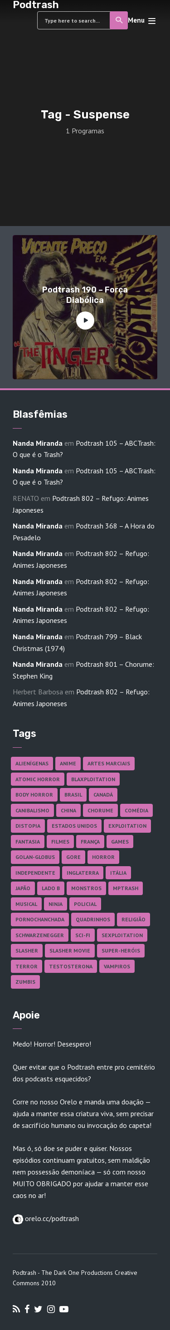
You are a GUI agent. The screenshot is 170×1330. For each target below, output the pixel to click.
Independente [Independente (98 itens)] (35, 872)
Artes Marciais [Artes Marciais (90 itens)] (108, 763)
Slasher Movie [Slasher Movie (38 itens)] (69, 950)
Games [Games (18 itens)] (120, 841)
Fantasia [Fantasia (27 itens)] (27, 841)
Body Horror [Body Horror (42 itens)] (34, 794)
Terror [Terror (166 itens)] (26, 966)
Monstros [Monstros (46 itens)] (86, 888)
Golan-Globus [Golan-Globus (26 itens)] (35, 857)
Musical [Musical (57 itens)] (26, 904)
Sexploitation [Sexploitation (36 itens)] (122, 935)
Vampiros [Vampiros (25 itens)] (117, 966)
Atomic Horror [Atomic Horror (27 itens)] (37, 779)
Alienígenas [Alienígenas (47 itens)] (32, 763)
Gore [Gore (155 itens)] (73, 857)
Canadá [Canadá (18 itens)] (103, 794)
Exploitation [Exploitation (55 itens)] (127, 825)
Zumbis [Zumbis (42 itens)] (25, 981)
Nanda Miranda (38, 443)
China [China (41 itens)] (68, 810)
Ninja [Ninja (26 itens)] (56, 904)
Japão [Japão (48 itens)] (22, 888)
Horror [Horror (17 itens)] (103, 857)
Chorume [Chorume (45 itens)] (100, 810)
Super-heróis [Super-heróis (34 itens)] (121, 950)
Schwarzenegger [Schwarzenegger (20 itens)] (39, 935)
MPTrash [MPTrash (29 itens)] (125, 888)
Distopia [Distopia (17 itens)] (27, 825)
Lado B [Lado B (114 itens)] (51, 888)
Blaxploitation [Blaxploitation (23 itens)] (93, 779)
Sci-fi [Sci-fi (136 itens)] (82, 935)
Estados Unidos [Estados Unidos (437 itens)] (74, 825)
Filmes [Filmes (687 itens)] (60, 841)
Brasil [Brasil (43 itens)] (73, 794)
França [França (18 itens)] (90, 841)
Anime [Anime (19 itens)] (68, 763)
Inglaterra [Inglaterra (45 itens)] (83, 872)
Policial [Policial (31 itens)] (85, 904)
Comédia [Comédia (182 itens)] (136, 810)
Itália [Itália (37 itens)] (118, 872)
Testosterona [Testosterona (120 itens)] (70, 966)
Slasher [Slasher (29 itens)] (26, 950)
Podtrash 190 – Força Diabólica (85, 295)
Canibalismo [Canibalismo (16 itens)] (32, 810)
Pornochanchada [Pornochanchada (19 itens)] (39, 919)
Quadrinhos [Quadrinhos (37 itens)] (93, 919)
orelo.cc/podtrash (51, 1218)
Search (119, 20)
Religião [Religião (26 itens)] (133, 919)
